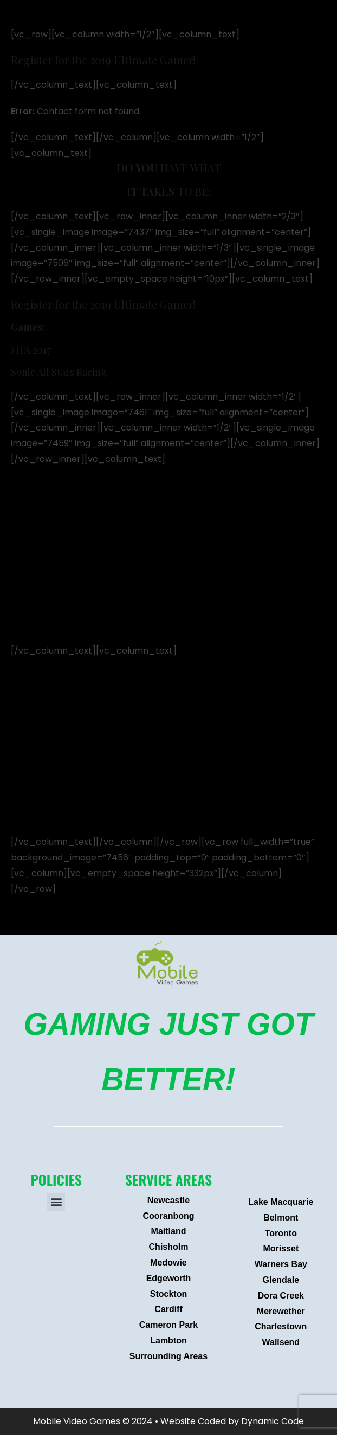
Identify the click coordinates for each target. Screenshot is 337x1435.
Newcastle (168, 1200)
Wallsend (281, 1342)
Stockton (168, 1294)
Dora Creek (281, 1295)
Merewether (281, 1311)
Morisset (281, 1248)
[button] (56, 1202)
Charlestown (281, 1326)
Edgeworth (168, 1278)
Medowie (168, 1262)
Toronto (281, 1233)
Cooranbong (168, 1216)
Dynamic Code (272, 1421)
